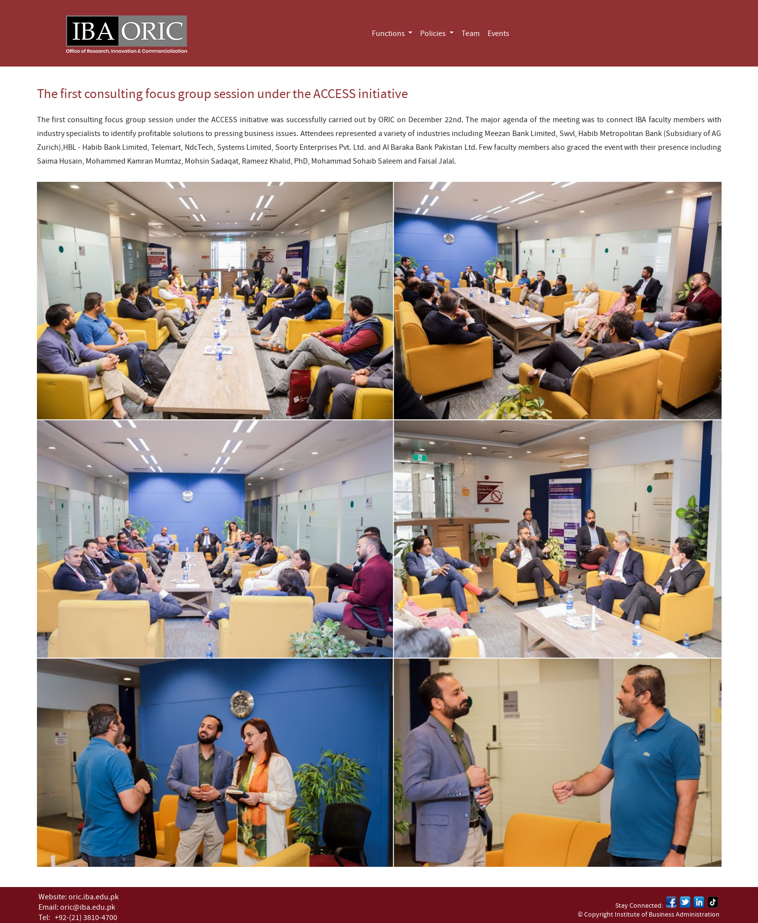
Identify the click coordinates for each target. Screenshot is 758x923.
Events (498, 33)
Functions (389, 33)
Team (470, 33)
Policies (433, 33)
